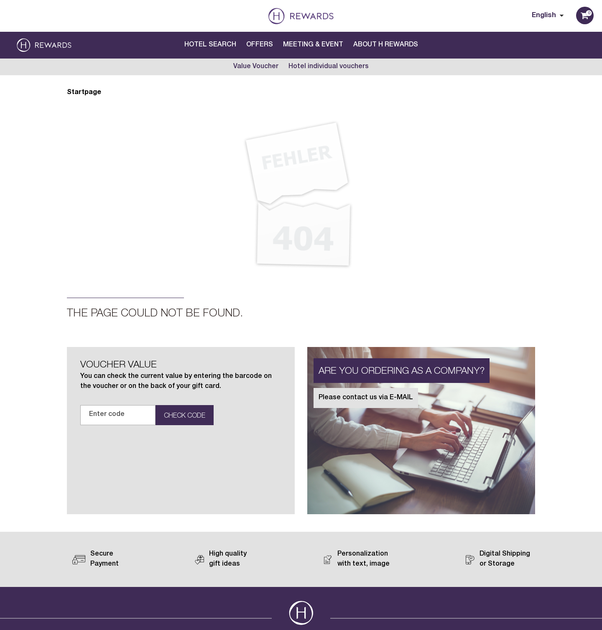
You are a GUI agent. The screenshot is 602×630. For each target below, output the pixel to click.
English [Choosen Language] (544, 16)
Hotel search (210, 45)
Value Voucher (255, 67)
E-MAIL (401, 398)
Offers (259, 45)
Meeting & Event (313, 45)
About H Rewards (385, 45)
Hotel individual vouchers (328, 67)
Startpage (84, 92)
